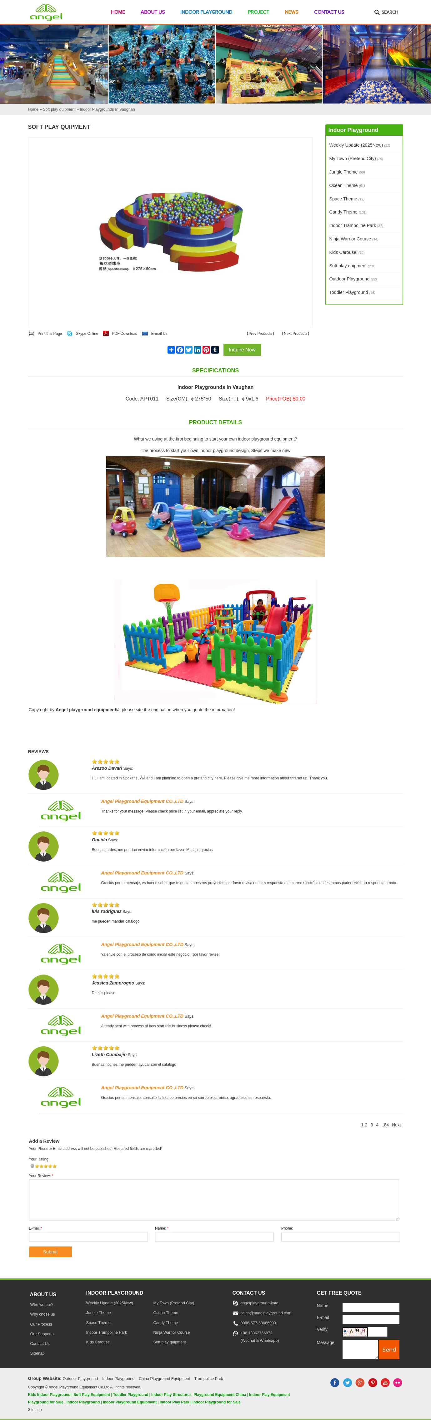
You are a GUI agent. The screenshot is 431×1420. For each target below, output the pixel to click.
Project (258, 12)
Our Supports (42, 1334)
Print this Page (50, 333)
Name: (161, 1228)
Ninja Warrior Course (353, 238)
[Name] (371, 1307)
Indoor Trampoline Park (356, 225)
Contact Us (329, 12)
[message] (360, 1349)
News (291, 12)
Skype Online (87, 333)
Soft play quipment (351, 265)
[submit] (389, 1349)
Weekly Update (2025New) (359, 145)
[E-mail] (371, 1319)
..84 (385, 1125)
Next (396, 1125)
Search (390, 12)
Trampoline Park (208, 1379)
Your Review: (41, 1176)
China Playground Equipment (164, 1379)
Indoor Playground (206, 12)
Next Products (295, 333)
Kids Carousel (347, 252)
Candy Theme (348, 211)
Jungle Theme (347, 171)
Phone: (287, 1228)
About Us (153, 12)
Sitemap (37, 1353)
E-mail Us (159, 333)
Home (118, 12)
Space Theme (347, 198)
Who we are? (41, 1304)
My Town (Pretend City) (356, 158)
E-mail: (35, 1228)
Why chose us (42, 1314)
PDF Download (125, 333)
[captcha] (378, 1332)
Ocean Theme (347, 185)
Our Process (41, 1324)
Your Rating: (39, 1159)
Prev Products (260, 333)
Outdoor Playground (353, 278)
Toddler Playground (352, 292)
